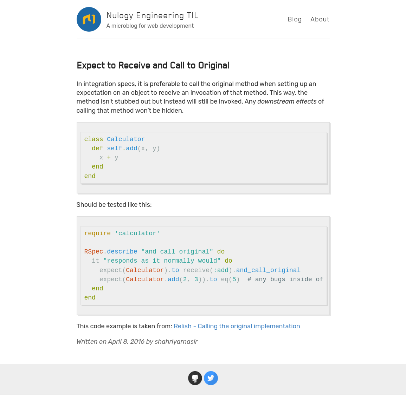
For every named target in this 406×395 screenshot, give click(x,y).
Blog (295, 19)
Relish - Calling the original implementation (237, 326)
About (319, 19)
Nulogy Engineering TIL (153, 15)
